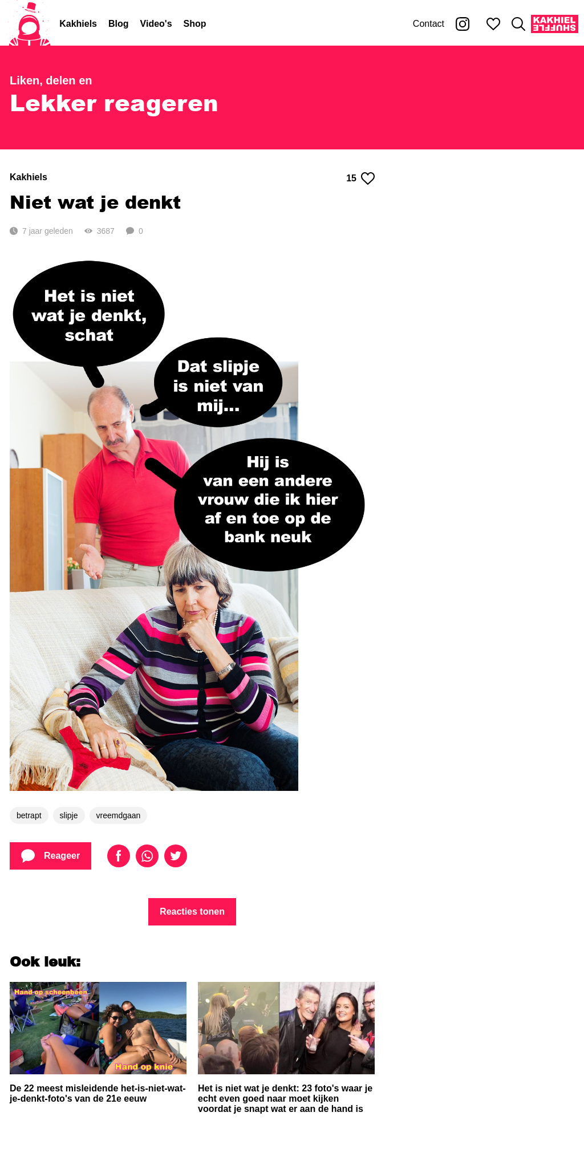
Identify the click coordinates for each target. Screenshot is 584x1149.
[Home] (30, 24)
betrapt (29, 815)
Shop (195, 24)
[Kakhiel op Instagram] (462, 24)
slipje (69, 815)
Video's (156, 24)
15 (360, 178)
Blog (118, 24)
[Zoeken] (518, 24)
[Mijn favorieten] (493, 24)
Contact (428, 24)
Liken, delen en (51, 80)
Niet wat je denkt (95, 201)
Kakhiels (78, 24)
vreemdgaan (118, 815)
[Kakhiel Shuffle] (554, 24)
